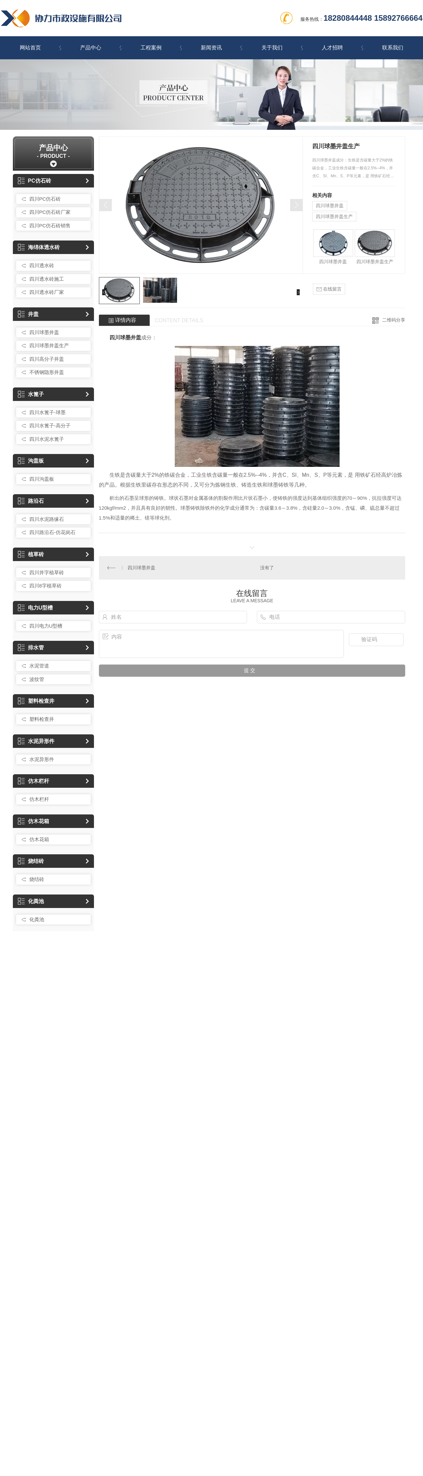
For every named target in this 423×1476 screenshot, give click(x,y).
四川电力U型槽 (46, 626)
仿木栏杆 (33, 781)
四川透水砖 (41, 265)
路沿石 (31, 501)
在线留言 (329, 289)
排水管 (31, 647)
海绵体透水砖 (39, 247)
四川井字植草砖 (46, 572)
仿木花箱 (33, 821)
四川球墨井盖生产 (49, 345)
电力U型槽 (35, 607)
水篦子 (31, 394)
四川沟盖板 (41, 479)
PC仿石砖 (34, 181)
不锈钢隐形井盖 (46, 372)
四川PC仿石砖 (45, 199)
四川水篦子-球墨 (47, 412)
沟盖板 (31, 461)
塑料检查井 (36, 701)
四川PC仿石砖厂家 (50, 212)
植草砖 (31, 554)
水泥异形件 (36, 741)
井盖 (28, 314)
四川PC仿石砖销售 (50, 225)
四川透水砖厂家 (46, 292)
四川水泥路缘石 (46, 519)
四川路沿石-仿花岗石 (52, 532)
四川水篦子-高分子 (50, 425)
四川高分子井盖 (46, 359)
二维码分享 (393, 320)
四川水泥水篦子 (46, 439)
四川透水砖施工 (46, 279)
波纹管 (36, 679)
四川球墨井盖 (44, 332)
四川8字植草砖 (45, 585)
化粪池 (31, 901)
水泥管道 (39, 665)
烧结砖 (31, 861)
